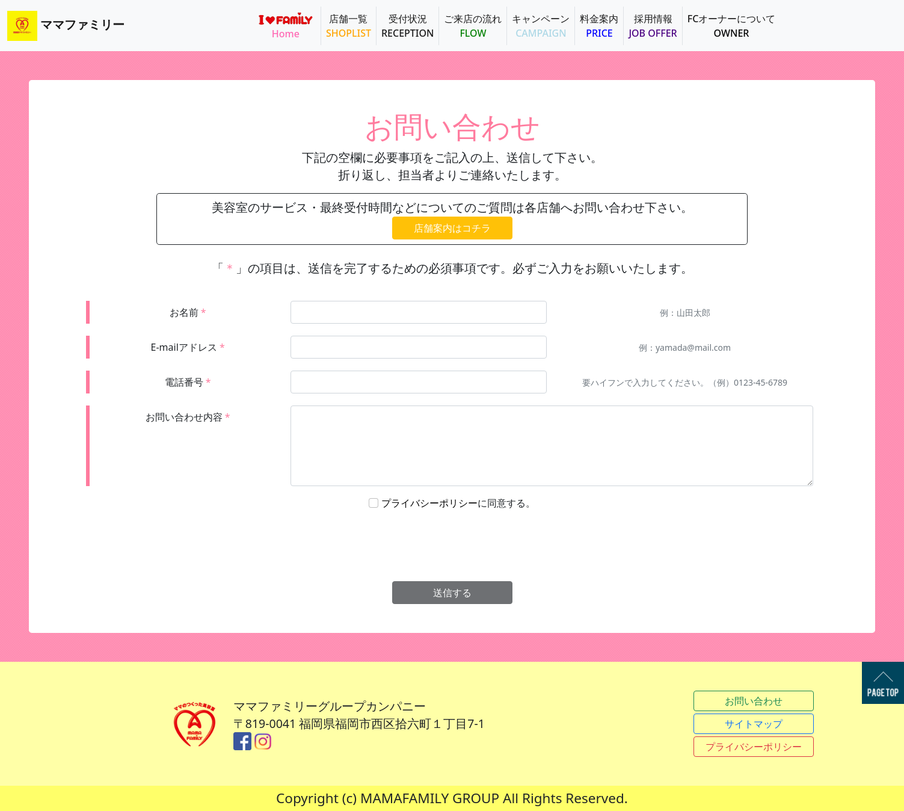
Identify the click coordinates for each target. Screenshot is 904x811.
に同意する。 (458, 503)
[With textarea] (552, 446)
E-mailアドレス (188, 347)
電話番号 (188, 382)
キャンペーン (541, 26)
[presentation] (453, 545)
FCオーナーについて (731, 26)
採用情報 (653, 26)
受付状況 (407, 26)
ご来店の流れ (473, 26)
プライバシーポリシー (429, 503)
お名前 (188, 312)
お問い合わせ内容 (188, 417)
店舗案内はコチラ (452, 228)
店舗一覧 (348, 26)
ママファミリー (66, 26)
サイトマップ (754, 723)
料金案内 (599, 26)
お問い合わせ (754, 701)
